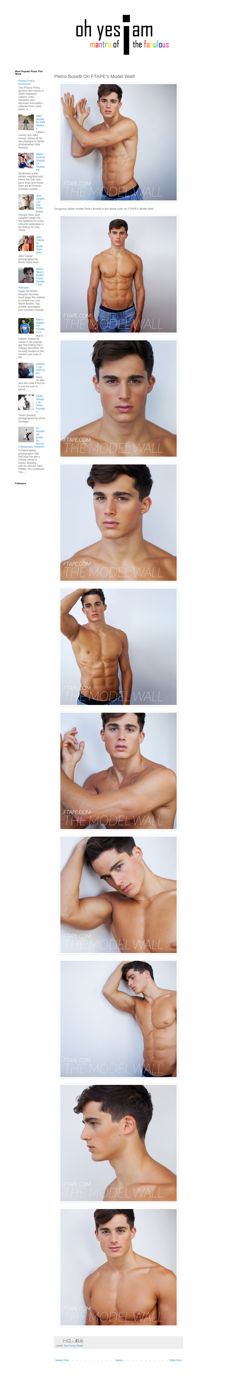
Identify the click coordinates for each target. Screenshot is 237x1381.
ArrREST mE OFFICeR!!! (40, 369)
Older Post (175, 1360)
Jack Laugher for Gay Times (40, 202)
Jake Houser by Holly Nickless (40, 122)
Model (80, 1345)
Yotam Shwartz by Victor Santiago (40, 404)
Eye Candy (69, 1345)
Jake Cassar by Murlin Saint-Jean (40, 245)
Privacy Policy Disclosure (26, 82)
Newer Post (62, 1360)
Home (119, 1360)
